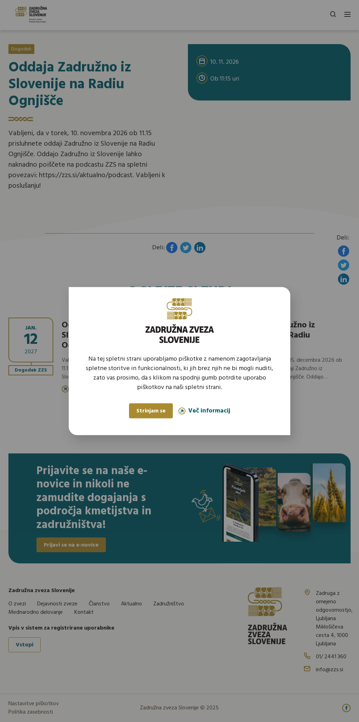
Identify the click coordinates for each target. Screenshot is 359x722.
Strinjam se (150, 411)
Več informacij (204, 411)
